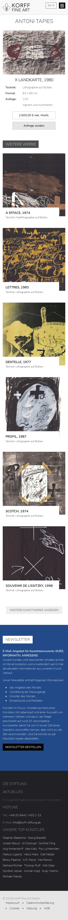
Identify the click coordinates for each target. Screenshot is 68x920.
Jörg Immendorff (13, 849)
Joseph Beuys (11, 843)
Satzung (31, 908)
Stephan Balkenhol (14, 838)
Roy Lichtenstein (49, 849)
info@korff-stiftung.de (27, 823)
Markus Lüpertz (12, 854)
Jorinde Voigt (32, 871)
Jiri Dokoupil (29, 843)
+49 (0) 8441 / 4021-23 (25, 815)
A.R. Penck (29, 860)
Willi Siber (48, 866)
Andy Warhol (50, 871)
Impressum (13, 903)
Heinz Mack (31, 854)
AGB (47, 908)
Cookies (15, 908)
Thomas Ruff (32, 866)
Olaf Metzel (47, 854)
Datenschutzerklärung (40, 903)
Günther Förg (46, 843)
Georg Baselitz (37, 838)
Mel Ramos (45, 860)
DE (50, 5)
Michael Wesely (12, 876)
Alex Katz (31, 849)
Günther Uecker (12, 871)
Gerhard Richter (12, 866)
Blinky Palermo (12, 860)
